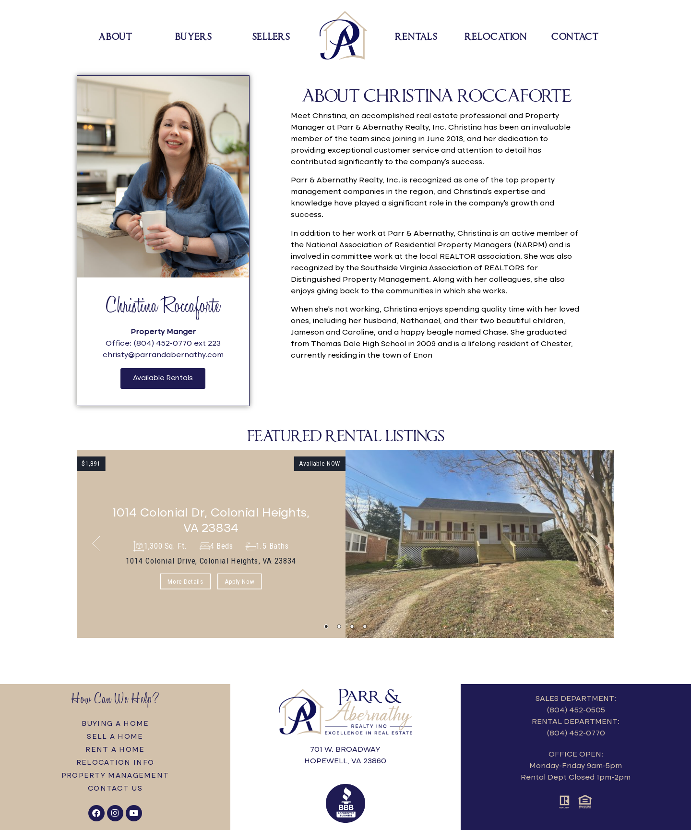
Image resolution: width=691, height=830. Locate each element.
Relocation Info (115, 762)
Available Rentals (163, 378)
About (115, 35)
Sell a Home (115, 737)
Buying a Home (115, 724)
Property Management (115, 775)
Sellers (271, 35)
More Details (185, 581)
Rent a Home (114, 749)
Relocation (496, 35)
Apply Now (239, 581)
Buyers (193, 35)
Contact (575, 35)
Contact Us (115, 788)
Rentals (416, 35)
